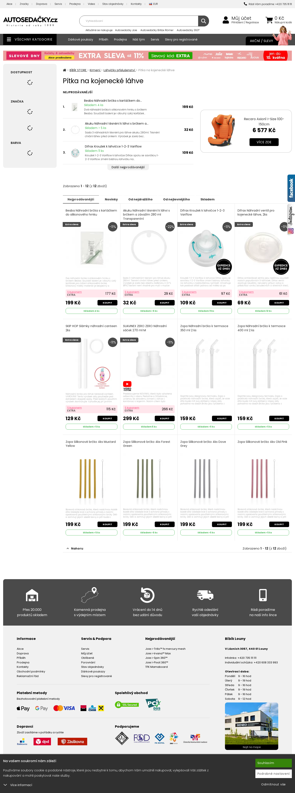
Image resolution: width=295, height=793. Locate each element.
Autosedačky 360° (188, 30)
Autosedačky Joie (126, 30)
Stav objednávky (112, 4)
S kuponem (75, 291)
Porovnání (88, 661)
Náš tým (139, 39)
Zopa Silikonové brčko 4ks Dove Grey (203, 443)
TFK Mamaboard (156, 666)
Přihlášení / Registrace (245, 22)
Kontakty (136, 4)
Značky (24, 4)
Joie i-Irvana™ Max (158, 652)
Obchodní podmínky (31, 670)
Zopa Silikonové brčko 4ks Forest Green (146, 443)
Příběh (103, 39)
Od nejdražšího (144, 199)
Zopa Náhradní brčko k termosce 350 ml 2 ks (205, 328)
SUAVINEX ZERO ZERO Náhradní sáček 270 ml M (145, 328)
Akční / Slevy (266, 41)
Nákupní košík (283, 22)
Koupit (107, 302)
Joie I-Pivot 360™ (156, 661)
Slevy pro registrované (181, 39)
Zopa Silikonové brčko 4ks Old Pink (262, 441)
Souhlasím (265, 763)
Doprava (41, 4)
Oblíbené (87, 657)
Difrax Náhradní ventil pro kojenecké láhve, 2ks (256, 212)
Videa (91, 4)
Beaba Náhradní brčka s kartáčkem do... (113, 101)
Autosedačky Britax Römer (156, 30)
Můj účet (241, 18)
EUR (153, 4)
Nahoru (75, 547)
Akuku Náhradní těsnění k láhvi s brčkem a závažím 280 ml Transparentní (146, 214)
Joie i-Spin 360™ (156, 657)
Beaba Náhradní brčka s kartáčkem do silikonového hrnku (91, 212)
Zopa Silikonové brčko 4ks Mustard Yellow (91, 443)
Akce (9, 4)
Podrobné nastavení (273, 774)
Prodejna (75, 4)
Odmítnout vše (273, 784)
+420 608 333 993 (266, 661)
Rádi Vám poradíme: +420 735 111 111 (268, 4)
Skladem (214, 199)
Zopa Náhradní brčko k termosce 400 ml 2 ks (262, 328)
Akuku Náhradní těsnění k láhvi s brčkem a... (116, 123)
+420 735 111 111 (247, 657)
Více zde (264, 142)
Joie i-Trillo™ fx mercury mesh (165, 648)
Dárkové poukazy (80, 39)
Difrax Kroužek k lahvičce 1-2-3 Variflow (113, 146)
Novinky (113, 199)
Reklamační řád (28, 675)
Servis (58, 4)
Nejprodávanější (81, 199)
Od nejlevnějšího (181, 199)
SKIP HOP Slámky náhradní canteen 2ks (91, 328)
